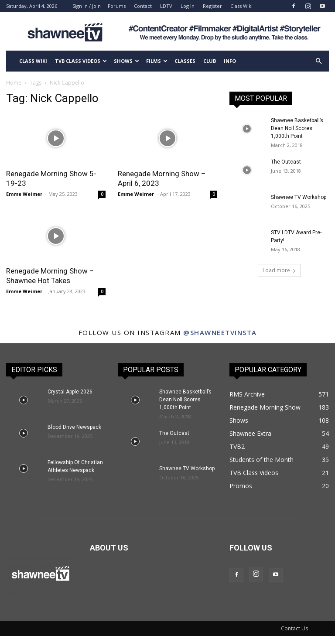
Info (230, 61)
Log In (188, 6)
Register (212, 6)
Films (157, 61)
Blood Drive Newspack (74, 427)
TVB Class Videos (81, 61)
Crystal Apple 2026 (70, 392)
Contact (143, 6)
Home (13, 82)
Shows (126, 61)
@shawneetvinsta (220, 332)
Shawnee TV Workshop (298, 197)
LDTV (166, 6)
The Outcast (286, 162)
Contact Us (294, 628)
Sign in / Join (86, 6)
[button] (318, 61)
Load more (279, 270)
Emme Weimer (24, 194)
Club (209, 61)
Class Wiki (241, 6)
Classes (184, 61)
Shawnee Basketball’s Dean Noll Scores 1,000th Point (297, 128)
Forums (117, 6)
